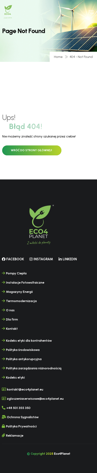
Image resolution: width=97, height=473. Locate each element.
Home (59, 57)
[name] (8, 12)
